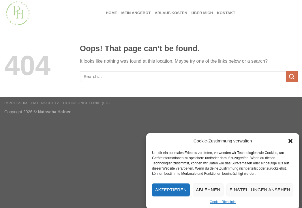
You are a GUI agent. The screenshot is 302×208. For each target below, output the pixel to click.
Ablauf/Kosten (171, 13)
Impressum (15, 103)
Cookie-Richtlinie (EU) (86, 103)
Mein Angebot (136, 13)
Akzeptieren (171, 191)
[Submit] (292, 76)
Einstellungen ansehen (260, 191)
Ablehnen (208, 191)
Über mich (202, 13)
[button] (290, 143)
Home (111, 13)
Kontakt (226, 13)
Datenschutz (45, 103)
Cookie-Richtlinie (223, 204)
